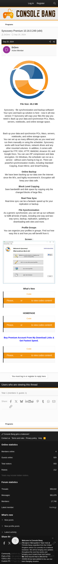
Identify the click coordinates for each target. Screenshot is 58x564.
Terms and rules (18, 438)
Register (27, 300)
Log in (17, 300)
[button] (4, 3)
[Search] (54, 3)
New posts (8, 520)
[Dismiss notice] (52, 538)
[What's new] (49, 3)
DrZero (7, 34)
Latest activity (10, 532)
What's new (7, 515)
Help (40, 438)
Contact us (5, 438)
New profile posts (11, 526)
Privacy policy (31, 438)
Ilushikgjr (53, 507)
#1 (54, 42)
